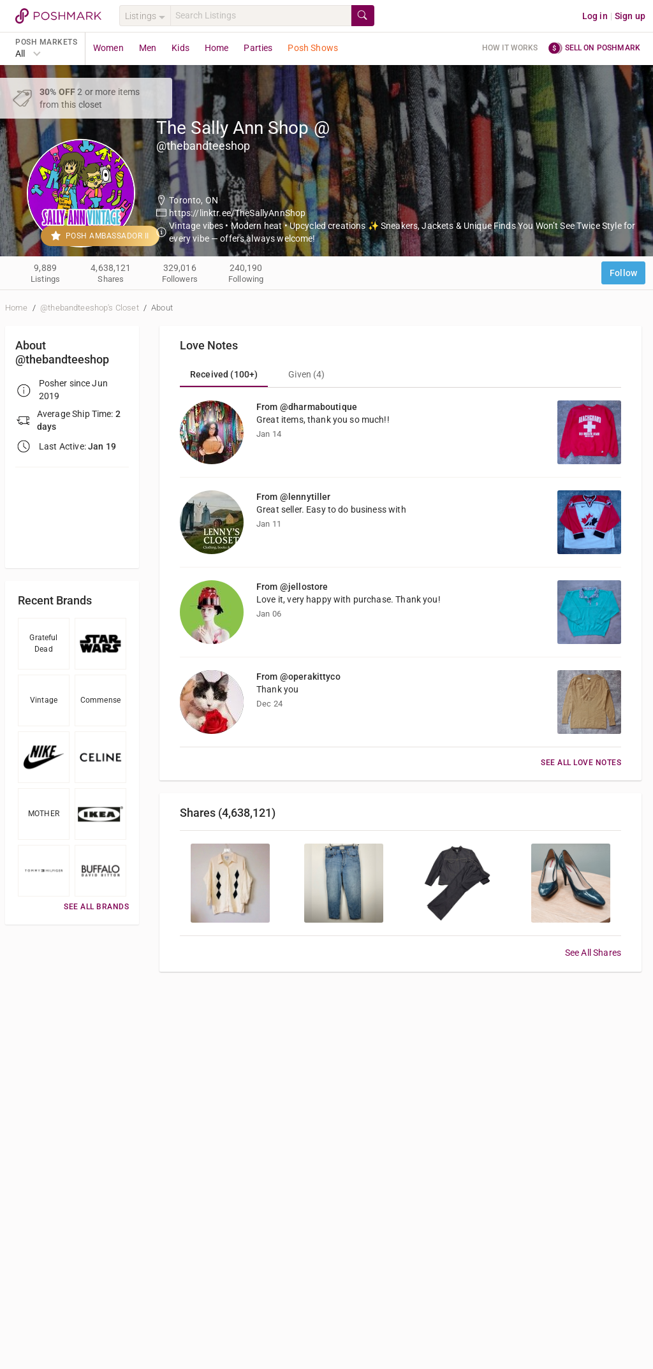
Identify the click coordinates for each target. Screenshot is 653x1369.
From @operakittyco (298, 676)
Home (217, 48)
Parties (258, 48)
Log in (595, 16)
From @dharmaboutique (306, 407)
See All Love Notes (581, 762)
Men (147, 48)
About (162, 307)
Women (108, 48)
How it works (510, 47)
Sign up (630, 16)
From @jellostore (292, 587)
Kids (180, 48)
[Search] (260, 15)
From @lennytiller (293, 497)
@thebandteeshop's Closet (90, 307)
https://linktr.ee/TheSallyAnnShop (237, 213)
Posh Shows (313, 48)
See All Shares (593, 953)
